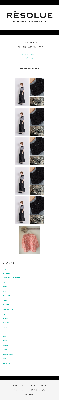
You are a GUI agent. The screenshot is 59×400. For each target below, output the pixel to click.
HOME (15, 385)
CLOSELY (6, 322)
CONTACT (43, 385)
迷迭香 (5, 340)
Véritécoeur (6, 273)
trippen (5, 314)
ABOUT (24, 385)
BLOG (33, 385)
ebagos (5, 269)
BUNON (5, 300)
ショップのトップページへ (29, 54)
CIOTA (5, 287)
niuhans (5, 318)
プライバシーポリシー (20, 390)
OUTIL (5, 282)
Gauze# (5, 327)
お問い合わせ (29, 58)
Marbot (5, 349)
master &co (6, 363)
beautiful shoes (8, 354)
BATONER (6, 305)
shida (4, 358)
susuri (5, 291)
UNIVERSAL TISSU (9, 309)
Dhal (4, 336)
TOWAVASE (6, 296)
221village (6, 345)
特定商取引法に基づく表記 (38, 390)
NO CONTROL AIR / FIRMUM (11, 278)
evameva (5, 331)
